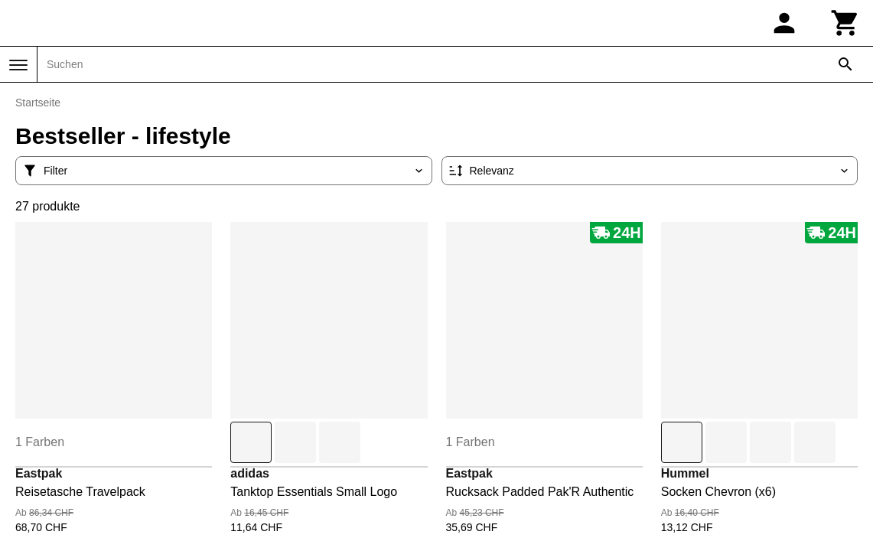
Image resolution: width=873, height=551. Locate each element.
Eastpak (38, 473)
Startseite (37, 102)
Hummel (685, 473)
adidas (249, 473)
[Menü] (18, 65)
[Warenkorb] (845, 23)
